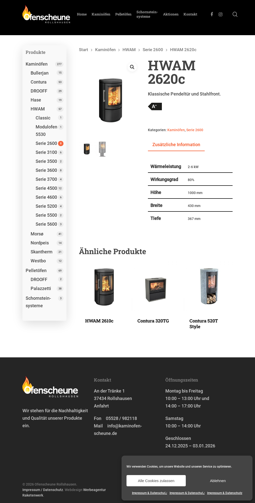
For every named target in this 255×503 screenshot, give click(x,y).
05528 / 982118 (121, 418)
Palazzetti (41, 288)
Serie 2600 (46, 143)
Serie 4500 (46, 188)
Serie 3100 (46, 152)
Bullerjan (40, 73)
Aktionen (179, 17)
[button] (132, 67)
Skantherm (42, 251)
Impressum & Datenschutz (149, 493)
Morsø (37, 233)
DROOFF (39, 91)
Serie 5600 (46, 224)
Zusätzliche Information (176, 144)
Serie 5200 (46, 206)
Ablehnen (218, 481)
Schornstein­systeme (155, 17)
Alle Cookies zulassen (156, 481)
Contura (39, 82)
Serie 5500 (46, 215)
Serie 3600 (46, 170)
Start (83, 49)
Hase (36, 99)
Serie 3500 (46, 161)
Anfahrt (101, 405)
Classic (43, 117)
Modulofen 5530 (46, 130)
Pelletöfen (131, 17)
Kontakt (198, 17)
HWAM (38, 108)
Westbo (38, 260)
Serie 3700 (46, 179)
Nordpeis (40, 242)
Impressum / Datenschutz (42, 490)
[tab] (176, 145)
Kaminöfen (109, 17)
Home (90, 17)
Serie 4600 (46, 197)
